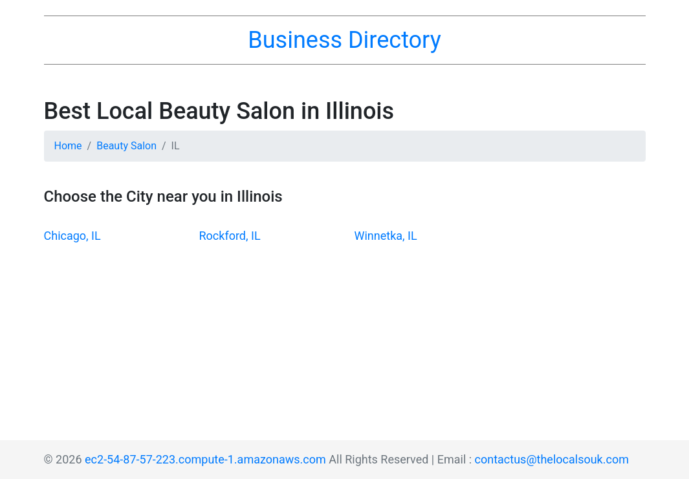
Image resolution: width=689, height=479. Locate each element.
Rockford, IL (230, 235)
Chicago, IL (72, 235)
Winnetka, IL (386, 235)
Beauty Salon (126, 146)
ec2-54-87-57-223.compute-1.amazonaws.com (205, 459)
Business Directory (344, 40)
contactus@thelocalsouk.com (552, 459)
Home (68, 146)
